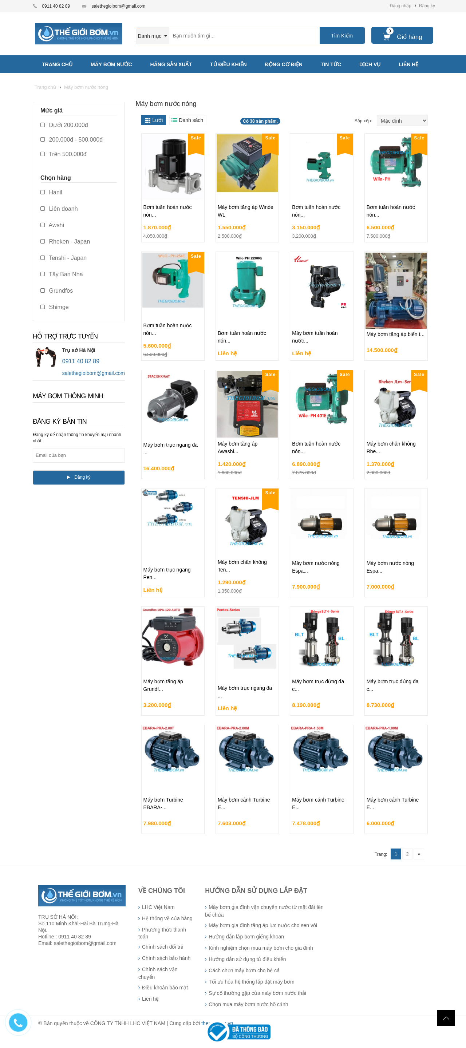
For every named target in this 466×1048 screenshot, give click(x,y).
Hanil (51, 192)
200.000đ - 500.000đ (71, 140)
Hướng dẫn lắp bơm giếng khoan (246, 937)
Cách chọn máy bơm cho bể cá (244, 970)
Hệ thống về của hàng (167, 918)
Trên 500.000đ (63, 154)
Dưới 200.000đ (64, 125)
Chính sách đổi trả (162, 947)
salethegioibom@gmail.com (119, 6)
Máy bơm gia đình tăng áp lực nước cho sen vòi (263, 925)
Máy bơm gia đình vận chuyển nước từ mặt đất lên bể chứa (264, 911)
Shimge (54, 307)
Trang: (381, 854)
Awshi (52, 225)
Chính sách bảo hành (166, 958)
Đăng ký (427, 5)
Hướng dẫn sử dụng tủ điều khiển (247, 959)
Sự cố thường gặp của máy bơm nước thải (257, 993)
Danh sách (191, 120)
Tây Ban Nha (61, 274)
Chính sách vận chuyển (158, 973)
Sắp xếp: (364, 120)
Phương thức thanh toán (162, 933)
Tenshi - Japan (63, 258)
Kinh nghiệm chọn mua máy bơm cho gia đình (261, 948)
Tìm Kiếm (342, 36)
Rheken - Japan (65, 241)
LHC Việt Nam (158, 907)
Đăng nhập (400, 5)
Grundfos (56, 291)
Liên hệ (150, 999)
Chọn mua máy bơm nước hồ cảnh (248, 1004)
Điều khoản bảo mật (165, 987)
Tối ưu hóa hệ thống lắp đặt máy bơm (251, 982)
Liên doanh (59, 209)
